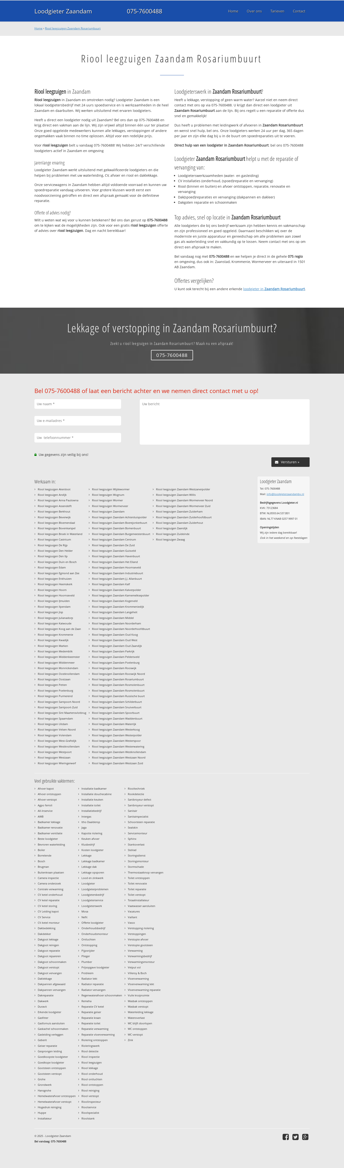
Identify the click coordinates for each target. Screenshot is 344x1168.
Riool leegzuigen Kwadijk (53, 640)
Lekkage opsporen (92, 872)
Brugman (43, 866)
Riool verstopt (90, 1096)
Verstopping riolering (141, 928)
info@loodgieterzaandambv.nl (285, 494)
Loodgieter (88, 883)
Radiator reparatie (92, 984)
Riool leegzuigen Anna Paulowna (58, 500)
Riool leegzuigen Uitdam (53, 724)
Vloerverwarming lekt (141, 984)
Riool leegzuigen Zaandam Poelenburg (116, 662)
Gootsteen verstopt (50, 1073)
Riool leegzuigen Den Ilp (53, 556)
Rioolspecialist (90, 1112)
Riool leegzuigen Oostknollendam (59, 674)
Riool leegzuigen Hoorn (52, 590)
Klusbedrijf (88, 844)
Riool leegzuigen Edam (52, 567)
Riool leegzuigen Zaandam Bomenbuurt (116, 528)
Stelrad (132, 850)
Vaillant (132, 917)
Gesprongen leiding (50, 1051)
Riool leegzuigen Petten (52, 685)
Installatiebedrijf (91, 811)
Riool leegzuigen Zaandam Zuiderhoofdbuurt (184, 517)
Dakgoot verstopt (48, 967)
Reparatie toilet (90, 1023)
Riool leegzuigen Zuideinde (172, 534)
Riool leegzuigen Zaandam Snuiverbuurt (116, 707)
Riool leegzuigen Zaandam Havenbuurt (116, 556)
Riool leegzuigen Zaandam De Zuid (113, 545)
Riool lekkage (89, 1068)
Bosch (41, 861)
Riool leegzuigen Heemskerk (55, 584)
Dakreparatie (46, 995)
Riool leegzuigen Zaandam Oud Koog (115, 634)
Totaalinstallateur (138, 900)
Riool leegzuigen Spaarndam (55, 718)
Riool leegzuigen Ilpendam (54, 606)
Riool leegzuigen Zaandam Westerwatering (118, 746)
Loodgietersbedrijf (92, 894)
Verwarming (135, 950)
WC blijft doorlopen (140, 1023)
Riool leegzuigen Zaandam (108, 511)
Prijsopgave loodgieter (95, 967)
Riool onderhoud (92, 1073)
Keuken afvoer (90, 839)
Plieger (85, 956)
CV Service (44, 917)
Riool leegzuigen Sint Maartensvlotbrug (62, 713)
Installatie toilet (91, 805)
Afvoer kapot (46, 788)
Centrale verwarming (50, 889)
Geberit (42, 1040)
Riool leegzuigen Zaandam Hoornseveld (116, 567)
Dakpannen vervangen (52, 990)
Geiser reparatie (47, 1046)
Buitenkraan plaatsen (51, 872)
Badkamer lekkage (49, 822)
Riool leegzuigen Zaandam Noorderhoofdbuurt (121, 629)
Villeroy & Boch (137, 973)
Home (38, 28)
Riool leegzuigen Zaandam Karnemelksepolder (120, 595)
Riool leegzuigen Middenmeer (56, 662)
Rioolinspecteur (91, 1101)
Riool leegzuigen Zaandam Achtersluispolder (119, 517)
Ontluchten (88, 939)
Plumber (86, 962)
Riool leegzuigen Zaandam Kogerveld (115, 601)
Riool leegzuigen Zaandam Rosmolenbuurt (118, 685)
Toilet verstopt (136, 894)
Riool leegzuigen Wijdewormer (110, 489)
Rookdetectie (136, 794)
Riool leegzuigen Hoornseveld (56, 595)
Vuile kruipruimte (138, 995)
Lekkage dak (89, 866)
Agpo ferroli (45, 805)
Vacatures (134, 911)
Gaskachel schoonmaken (53, 1029)
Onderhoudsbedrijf (93, 928)
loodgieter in (274, 289)
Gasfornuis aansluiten (51, 1023)
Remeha (86, 1001)
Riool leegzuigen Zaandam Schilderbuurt (117, 702)
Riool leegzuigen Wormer (107, 500)
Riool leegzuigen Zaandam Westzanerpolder (183, 489)
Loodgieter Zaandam (63, 11)
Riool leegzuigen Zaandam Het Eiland (115, 562)
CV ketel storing (47, 906)
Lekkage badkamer (93, 861)
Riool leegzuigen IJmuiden (54, 601)
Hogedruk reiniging (49, 1107)
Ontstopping (89, 945)
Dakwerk (43, 1001)
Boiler (41, 850)
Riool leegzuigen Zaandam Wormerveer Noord (184, 500)
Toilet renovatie (137, 883)
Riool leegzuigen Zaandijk (172, 528)
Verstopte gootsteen (140, 945)
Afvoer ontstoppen (49, 794)
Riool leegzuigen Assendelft (55, 506)
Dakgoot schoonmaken (52, 962)
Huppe (42, 1112)
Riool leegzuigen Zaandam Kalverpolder (116, 590)
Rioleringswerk (90, 1046)
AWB (40, 816)
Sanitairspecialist (138, 816)
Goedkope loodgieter (51, 1062)
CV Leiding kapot (48, 911)
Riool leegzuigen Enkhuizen (55, 578)
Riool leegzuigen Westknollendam (59, 746)
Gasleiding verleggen (50, 1034)
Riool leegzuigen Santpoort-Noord (59, 702)
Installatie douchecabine (96, 794)
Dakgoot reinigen (48, 945)
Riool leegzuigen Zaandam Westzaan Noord (118, 757)
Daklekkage (45, 978)
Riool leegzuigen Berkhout (54, 511)
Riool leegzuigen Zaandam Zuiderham (179, 511)
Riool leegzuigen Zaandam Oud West (114, 640)
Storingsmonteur (138, 861)
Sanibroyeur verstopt (141, 805)
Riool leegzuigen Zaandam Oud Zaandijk (117, 646)
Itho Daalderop (90, 822)
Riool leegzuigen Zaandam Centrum (114, 539)
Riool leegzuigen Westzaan (54, 757)
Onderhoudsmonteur (94, 934)
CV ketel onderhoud (50, 894)
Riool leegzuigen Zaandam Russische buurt (118, 696)
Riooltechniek (136, 788)
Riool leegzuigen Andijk (52, 495)
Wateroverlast (136, 1018)
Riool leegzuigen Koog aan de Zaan (59, 629)
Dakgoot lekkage (48, 939)
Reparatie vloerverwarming (98, 1034)
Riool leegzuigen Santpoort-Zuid (58, 707)
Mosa (84, 911)
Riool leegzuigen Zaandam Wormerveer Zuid (183, 506)
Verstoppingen (137, 934)
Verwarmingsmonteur (141, 962)
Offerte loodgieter (92, 922)
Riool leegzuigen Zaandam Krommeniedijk (118, 606)
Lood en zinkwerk (92, 878)
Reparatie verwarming (94, 1029)
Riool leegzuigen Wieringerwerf (57, 763)
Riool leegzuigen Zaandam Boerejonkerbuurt (119, 522)
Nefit (84, 917)
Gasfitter (43, 1018)
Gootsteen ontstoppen (52, 1068)
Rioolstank (88, 1118)
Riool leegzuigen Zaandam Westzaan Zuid (117, 763)
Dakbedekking (46, 928)
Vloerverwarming (138, 978)
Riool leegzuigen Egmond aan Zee (58, 573)
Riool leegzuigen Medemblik (55, 651)
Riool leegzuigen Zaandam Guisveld (114, 550)
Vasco (131, 922)
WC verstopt (135, 1034)
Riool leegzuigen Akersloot (54, 489)
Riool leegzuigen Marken (53, 646)
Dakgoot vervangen (50, 973)
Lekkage (86, 855)
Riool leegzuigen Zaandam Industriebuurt (117, 573)
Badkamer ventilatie (50, 833)
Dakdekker (44, 934)
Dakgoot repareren (49, 956)
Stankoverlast (136, 844)
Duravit (42, 1006)
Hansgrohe (44, 1090)
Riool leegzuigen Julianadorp (55, 618)
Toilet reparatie (137, 889)
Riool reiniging (90, 1090)
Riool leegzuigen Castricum (54, 539)
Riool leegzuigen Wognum (108, 495)
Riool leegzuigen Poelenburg (55, 690)
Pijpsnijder (88, 950)
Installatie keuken (92, 799)
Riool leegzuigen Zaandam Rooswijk (114, 668)
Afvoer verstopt (47, 799)
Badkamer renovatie (50, 827)
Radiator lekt (89, 978)
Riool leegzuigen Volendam (54, 735)
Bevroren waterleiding (51, 844)
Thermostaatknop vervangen (145, 872)
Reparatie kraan (91, 1018)
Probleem (87, 973)
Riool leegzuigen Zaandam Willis (176, 495)
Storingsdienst (136, 855)
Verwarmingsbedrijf (140, 956)
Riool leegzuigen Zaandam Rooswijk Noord (118, 674)
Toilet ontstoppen (139, 878)
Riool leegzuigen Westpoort (55, 752)
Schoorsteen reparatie (141, 822)
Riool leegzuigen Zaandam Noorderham (116, 623)
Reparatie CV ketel (92, 1006)
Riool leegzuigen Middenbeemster (59, 657)
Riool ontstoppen (92, 1084)
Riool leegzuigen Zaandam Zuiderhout (179, 522)
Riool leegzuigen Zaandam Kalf (111, 584)
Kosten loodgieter (92, 850)
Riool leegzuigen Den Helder (55, 550)
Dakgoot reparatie (49, 950)
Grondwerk (45, 1084)
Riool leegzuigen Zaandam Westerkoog (116, 729)
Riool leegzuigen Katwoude (54, 623)
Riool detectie (89, 1051)
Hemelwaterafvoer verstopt (54, 1101)
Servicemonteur (137, 833)
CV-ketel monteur (48, 922)
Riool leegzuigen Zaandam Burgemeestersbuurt (121, 534)
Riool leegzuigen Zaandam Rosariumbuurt (73, 28)
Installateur (45, 1118)
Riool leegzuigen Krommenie (55, 634)
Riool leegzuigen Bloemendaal (56, 522)
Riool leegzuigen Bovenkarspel (56, 528)
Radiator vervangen (93, 990)
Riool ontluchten (91, 1079)
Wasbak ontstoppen (140, 1001)
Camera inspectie (48, 878)
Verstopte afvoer (138, 939)
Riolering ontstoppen (94, 1040)
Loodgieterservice (92, 900)
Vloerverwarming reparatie (144, 990)
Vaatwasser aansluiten (141, 906)
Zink (130, 1040)
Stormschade (136, 866)
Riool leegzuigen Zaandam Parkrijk (113, 651)
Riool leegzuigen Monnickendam (58, 668)
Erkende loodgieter (49, 1012)
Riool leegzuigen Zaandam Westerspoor (116, 740)
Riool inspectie (90, 1057)
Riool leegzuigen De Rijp (53, 545)
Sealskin (133, 827)
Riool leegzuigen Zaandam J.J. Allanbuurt (117, 578)
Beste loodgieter (48, 839)
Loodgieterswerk (91, 906)
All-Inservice (45, 811)
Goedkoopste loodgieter (53, 1057)
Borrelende (44, 855)
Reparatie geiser (91, 1012)
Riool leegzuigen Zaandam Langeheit (114, 612)
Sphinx (132, 839)
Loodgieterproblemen (94, 889)
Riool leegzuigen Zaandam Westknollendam (119, 752)
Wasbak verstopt (138, 1006)
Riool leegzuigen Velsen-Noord (57, 729)
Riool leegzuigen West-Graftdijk (57, 740)
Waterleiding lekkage (140, 1012)
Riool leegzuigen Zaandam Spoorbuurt (116, 713)
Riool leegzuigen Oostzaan (54, 679)
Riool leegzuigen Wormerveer (110, 506)
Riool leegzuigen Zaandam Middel (113, 618)
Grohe (41, 1079)
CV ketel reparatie (48, 900)
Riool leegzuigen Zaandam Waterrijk (114, 724)
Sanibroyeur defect (139, 799)
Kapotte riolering (91, 833)
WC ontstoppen (137, 1029)
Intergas (86, 816)
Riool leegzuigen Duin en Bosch (57, 562)
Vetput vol (134, 967)
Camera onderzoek (49, 883)
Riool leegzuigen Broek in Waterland (60, 534)
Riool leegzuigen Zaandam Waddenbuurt (117, 718)
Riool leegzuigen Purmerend (55, 696)
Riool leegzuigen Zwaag (170, 539)
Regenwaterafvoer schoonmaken (101, 995)
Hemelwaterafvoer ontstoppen (57, 1096)
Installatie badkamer (94, 788)
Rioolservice (88, 1107)
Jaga (83, 827)
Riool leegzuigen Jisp (50, 612)
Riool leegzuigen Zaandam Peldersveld (116, 657)
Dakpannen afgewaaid (51, 984)
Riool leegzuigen (91, 1062)
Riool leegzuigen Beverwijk (54, 517)
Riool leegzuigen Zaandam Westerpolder (117, 735)
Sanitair (132, 811)
